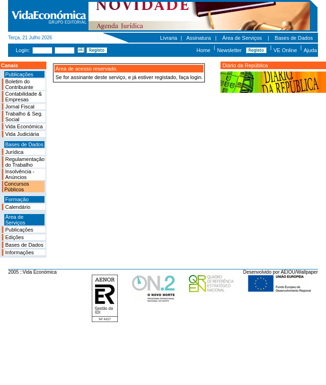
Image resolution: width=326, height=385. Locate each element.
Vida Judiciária (22, 134)
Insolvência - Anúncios (20, 174)
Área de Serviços (242, 38)
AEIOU (288, 272)
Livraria (168, 38)
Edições (14, 237)
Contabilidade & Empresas (23, 96)
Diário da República (245, 65)
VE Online (285, 50)
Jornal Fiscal (20, 106)
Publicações (19, 230)
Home (203, 50)
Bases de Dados (294, 38)
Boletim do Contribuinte (19, 84)
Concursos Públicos (16, 186)
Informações (19, 252)
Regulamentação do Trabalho (24, 162)
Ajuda (310, 50)
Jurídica (14, 152)
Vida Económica (24, 126)
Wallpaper (307, 272)
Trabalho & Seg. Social (24, 116)
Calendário (17, 207)
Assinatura (198, 38)
